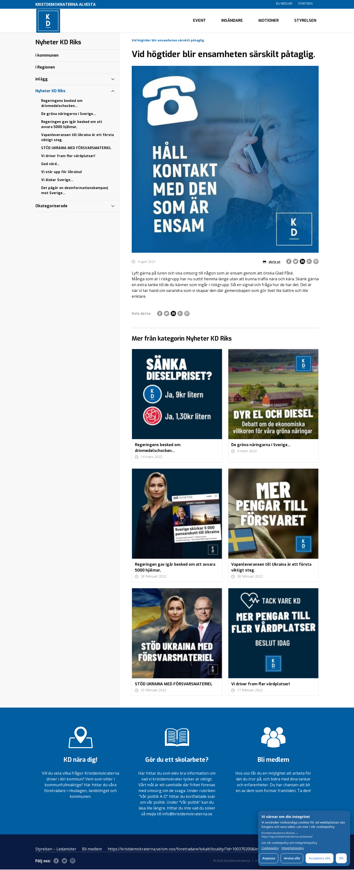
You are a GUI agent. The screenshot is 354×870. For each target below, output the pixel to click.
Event (199, 20)
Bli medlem (284, 3)
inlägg (41, 79)
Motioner (268, 20)
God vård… (50, 164)
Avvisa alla (292, 858)
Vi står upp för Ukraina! (61, 172)
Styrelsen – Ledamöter (55, 849)
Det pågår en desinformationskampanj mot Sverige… (74, 191)
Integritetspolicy (293, 848)
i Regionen (45, 67)
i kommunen (47, 55)
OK (341, 858)
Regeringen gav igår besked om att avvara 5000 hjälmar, (71, 125)
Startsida (305, 3)
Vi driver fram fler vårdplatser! (68, 156)
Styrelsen (305, 20)
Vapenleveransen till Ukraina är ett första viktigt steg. (77, 138)
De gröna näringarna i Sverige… (68, 114)
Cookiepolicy (270, 848)
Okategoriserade (51, 206)
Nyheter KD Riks (50, 91)
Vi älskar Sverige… (57, 180)
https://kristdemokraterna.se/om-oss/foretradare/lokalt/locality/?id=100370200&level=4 (187, 849)
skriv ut (271, 262)
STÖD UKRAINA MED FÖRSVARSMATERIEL (76, 148)
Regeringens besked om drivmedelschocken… (62, 104)
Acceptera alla (319, 858)
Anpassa (268, 858)
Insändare (232, 20)
